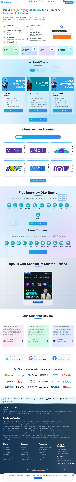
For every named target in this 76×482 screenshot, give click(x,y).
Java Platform (63, 139)
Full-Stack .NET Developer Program (26, 439)
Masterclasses (38, 1)
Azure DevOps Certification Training (56, 456)
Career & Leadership (38, 139)
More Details (17, 160)
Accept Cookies (38, 478)
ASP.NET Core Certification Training (52, 449)
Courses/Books (45, 2)
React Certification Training (61, 463)
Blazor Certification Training (34, 458)
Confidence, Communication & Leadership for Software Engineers (19, 460)
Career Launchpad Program (49, 458)
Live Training (6, 473)
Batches (31, 1)
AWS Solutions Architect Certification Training (59, 451)
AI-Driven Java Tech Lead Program (61, 437)
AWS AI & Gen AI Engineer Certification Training (15, 451)
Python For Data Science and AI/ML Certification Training (39, 463)
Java (44, 71)
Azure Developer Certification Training (37, 456)
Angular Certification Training (35, 449)
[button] (37, 117)
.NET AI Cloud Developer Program (11, 437)
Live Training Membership (45, 473)
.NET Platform (12, 139)
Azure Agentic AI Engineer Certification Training (15, 454)
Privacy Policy (57, 475)
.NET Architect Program (27, 437)
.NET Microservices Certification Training (51, 447)
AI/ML (38, 71)
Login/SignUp (69, 2)
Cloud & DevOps (51, 139)
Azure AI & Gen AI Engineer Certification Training (40, 454)
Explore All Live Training (38, 186)
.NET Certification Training (32, 447)
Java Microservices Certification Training (13, 463)
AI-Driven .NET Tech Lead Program (42, 437)
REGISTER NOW (38, 325)
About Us (23, 473)
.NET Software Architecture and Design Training (15, 449)
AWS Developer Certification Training (37, 451)
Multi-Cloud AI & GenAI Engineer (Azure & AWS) (48, 439)
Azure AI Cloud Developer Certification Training (14, 456)
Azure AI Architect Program (10, 439)
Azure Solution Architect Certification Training (14, 458)
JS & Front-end (38, 143)
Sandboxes (53, 2)
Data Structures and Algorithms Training (47, 460)
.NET (32, 71)
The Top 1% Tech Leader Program (11, 465)
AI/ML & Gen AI (24, 139)
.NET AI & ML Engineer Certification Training (14, 447)
